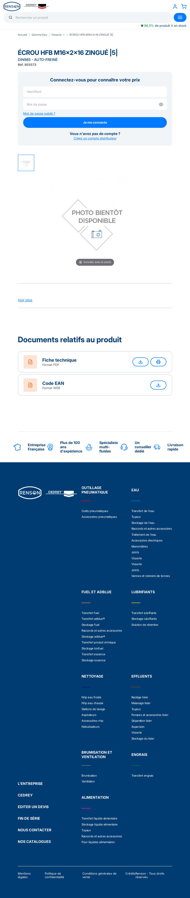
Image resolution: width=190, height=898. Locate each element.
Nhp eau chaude (92, 701)
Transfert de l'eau (142, 511)
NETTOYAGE (92, 674)
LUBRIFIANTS (143, 591)
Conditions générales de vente (99, 872)
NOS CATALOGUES (34, 838)
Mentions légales (24, 872)
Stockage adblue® (93, 635)
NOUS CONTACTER (34, 827)
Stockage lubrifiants (144, 617)
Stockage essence (94, 658)
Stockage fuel (90, 623)
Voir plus (25, 300)
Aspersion (138, 724)
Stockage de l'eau (143, 522)
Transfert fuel (90, 612)
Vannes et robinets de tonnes (150, 575)
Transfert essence (93, 652)
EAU (135, 490)
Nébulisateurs (91, 724)
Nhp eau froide (91, 695)
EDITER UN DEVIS (33, 803)
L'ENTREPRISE (30, 780)
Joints (135, 551)
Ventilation (88, 778)
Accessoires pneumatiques (99, 516)
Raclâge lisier (139, 695)
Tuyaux (136, 516)
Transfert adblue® (93, 617)
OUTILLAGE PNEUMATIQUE (95, 489)
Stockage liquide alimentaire (100, 821)
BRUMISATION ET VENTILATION (97, 751)
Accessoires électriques (147, 540)
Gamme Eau (39, 34)
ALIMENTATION (95, 794)
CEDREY (25, 792)
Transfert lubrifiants (144, 612)
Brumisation (89, 773)
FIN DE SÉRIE (29, 815)
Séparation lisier (141, 718)
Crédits (130, 870)
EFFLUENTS (141, 674)
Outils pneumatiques (95, 511)
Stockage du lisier (142, 736)
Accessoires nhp (92, 718)
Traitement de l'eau (143, 534)
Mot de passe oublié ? (39, 113)
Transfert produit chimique (99, 641)
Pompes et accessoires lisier (149, 712)
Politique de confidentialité (54, 872)
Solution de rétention (145, 623)
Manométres (139, 546)
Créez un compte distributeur (95, 138)
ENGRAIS (139, 752)
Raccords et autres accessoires (151, 528)
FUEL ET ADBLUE (97, 591)
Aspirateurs (89, 712)
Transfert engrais (142, 773)
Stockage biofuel (92, 646)
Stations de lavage (93, 707)
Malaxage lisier (141, 701)
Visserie (136, 557)
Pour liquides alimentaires (98, 839)
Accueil (22, 34)
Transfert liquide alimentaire (99, 815)
